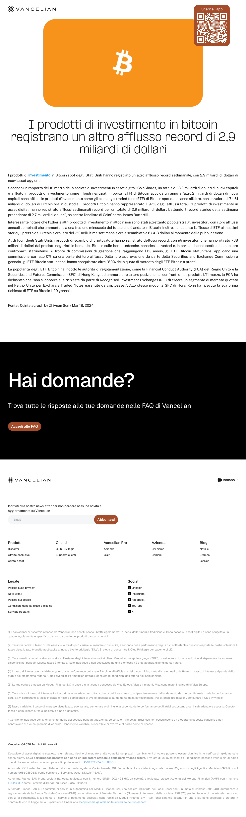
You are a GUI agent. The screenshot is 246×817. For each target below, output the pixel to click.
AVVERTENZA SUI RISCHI (100, 762)
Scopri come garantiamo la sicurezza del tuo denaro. (113, 802)
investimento (39, 175)
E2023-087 (15, 783)
